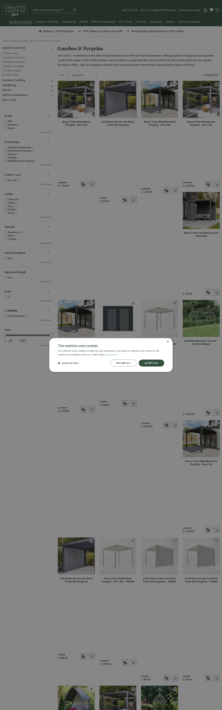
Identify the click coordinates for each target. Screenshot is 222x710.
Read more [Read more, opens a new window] (111, 354)
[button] (68, 363)
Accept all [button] (151, 362)
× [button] (167, 342)
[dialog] (111, 355)
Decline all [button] (123, 362)
